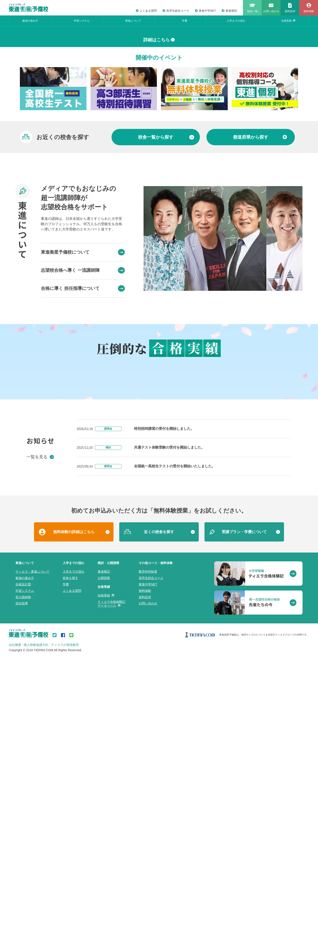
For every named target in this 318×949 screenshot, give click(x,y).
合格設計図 (23, 876)
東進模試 (104, 863)
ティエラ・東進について (32, 863)
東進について (133, 20)
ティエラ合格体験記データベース (111, 895)
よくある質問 (146, 10)
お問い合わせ (148, 895)
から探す (166, 239)
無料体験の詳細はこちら (74, 823)
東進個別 (229, 10)
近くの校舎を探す (159, 823)
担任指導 (21, 895)
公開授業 (104, 869)
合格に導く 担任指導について (83, 390)
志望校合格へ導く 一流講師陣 (83, 372)
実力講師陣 (23, 888)
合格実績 (288, 20)
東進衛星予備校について (83, 354)
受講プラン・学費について (244, 823)
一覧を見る (40, 748)
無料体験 (145, 882)
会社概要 (15, 936)
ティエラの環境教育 (65, 936)
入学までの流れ (236, 20)
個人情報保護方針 (36, 936)
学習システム (82, 20)
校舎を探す (70, 869)
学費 (184, 20)
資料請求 (145, 888)
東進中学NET (205, 10)
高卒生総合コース (176, 10)
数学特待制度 (148, 863)
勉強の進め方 (30, 20)
